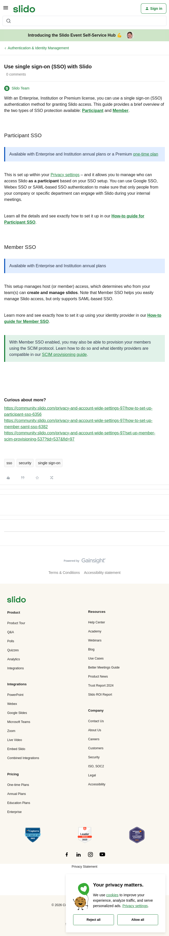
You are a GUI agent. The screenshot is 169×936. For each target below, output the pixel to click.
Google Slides (17, 713)
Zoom (11, 731)
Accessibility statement (102, 573)
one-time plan (145, 154)
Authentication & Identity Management (38, 48)
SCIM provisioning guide (64, 354)
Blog (91, 649)
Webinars (95, 640)
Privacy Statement (84, 866)
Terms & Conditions (64, 573)
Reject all (94, 920)
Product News (98, 676)
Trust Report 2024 (100, 685)
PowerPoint (15, 695)
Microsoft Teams (18, 722)
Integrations (15, 668)
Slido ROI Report (100, 694)
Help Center (96, 622)
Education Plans (18, 803)
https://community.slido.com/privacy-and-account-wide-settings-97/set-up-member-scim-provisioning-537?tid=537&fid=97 (79, 436)
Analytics (13, 659)
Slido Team (20, 88)
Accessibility (96, 784)
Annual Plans (16, 794)
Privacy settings (65, 175)
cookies (112, 895)
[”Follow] (67, 857)
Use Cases (96, 658)
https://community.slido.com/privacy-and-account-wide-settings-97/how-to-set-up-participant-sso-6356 (78, 411)
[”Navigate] (16, 600)
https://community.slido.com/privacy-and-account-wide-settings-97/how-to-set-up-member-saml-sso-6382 (78, 423)
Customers (95, 748)
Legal (92, 775)
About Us (94, 730)
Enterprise (14, 812)
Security (93, 757)
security (25, 463)
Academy (94, 631)
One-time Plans (18, 785)
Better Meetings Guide (104, 667)
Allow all (137, 920)
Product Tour (16, 623)
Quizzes (13, 650)
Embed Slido (16, 749)
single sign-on (49, 463)
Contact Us (96, 721)
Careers (93, 739)
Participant (93, 110)
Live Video (14, 740)
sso (9, 463)
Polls (10, 641)
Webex (12, 704)
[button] (6, 9)
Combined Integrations (23, 758)
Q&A (10, 632)
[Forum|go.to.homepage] (24, 8)
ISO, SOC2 (96, 766)
